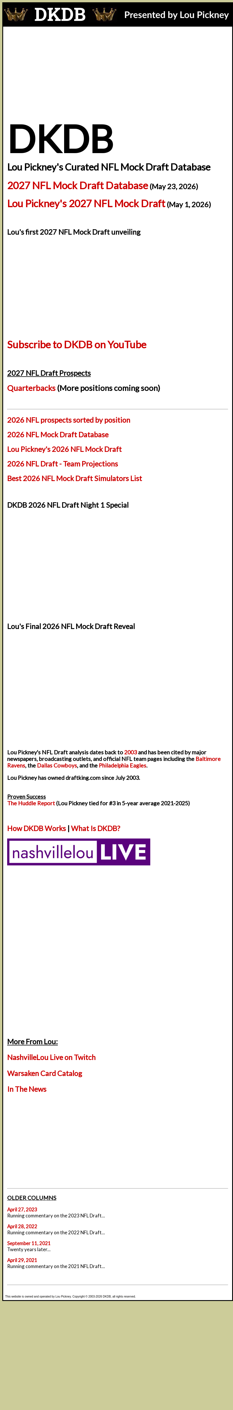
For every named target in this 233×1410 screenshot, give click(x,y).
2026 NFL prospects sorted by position (68, 420)
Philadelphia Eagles (122, 765)
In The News (26, 1089)
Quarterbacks (31, 388)
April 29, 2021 (22, 1260)
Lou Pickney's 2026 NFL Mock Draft (64, 449)
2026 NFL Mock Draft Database (57, 434)
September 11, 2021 (29, 1243)
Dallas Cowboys (57, 765)
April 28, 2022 (22, 1226)
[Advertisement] (117, 69)
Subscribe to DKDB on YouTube (76, 344)
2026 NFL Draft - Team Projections (62, 463)
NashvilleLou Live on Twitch (51, 1057)
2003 (130, 752)
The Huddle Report (31, 803)
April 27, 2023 (22, 1210)
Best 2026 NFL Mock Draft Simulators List (74, 478)
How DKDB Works (36, 828)
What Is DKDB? (95, 828)
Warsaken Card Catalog (44, 1073)
